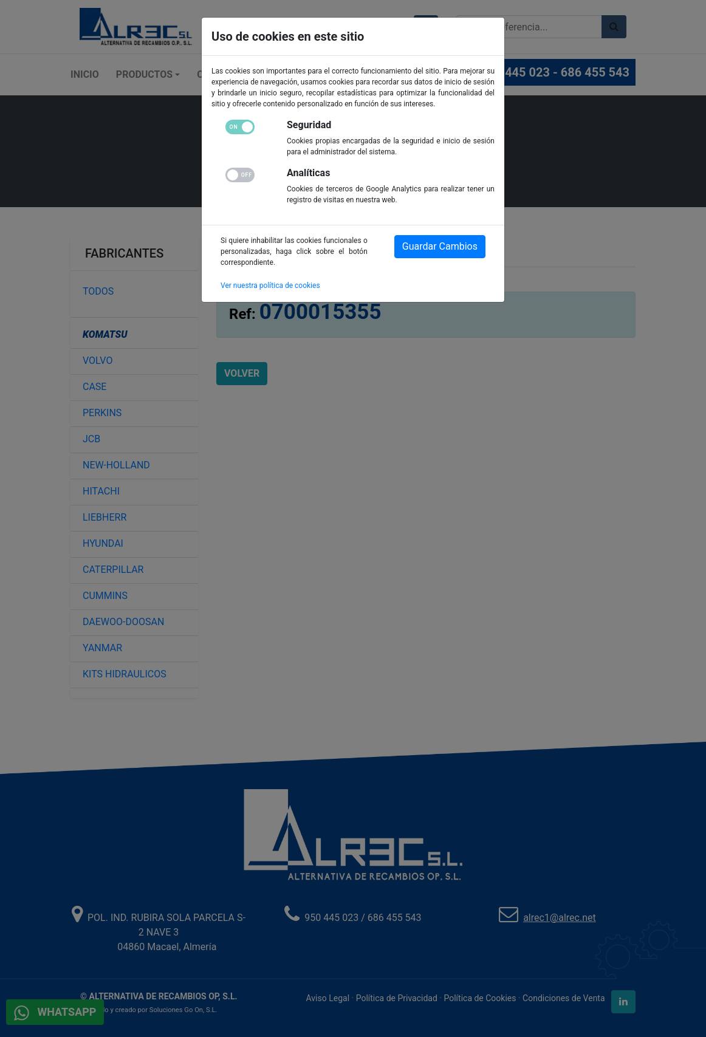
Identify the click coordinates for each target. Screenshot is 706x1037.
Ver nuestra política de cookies (270, 285)
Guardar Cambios (440, 246)
